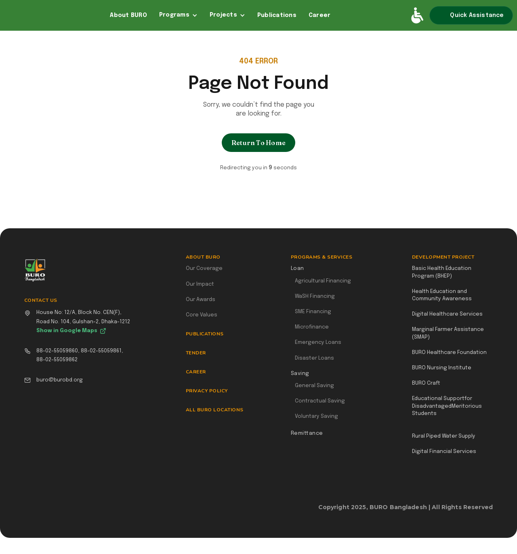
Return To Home (258, 143)
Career (320, 15)
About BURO (128, 15)
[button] (178, 15)
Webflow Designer (489, 511)
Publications (276, 15)
